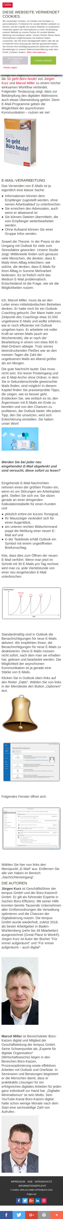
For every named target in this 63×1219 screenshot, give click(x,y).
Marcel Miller (25, 83)
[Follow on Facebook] (19, 1200)
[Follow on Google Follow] (31, 1200)
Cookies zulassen (43, 60)
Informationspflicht (32, 1185)
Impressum (18, 1181)
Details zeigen (10, 67)
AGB (30, 1181)
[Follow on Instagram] (44, 1200)
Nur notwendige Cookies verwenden (15, 60)
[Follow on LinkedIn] (37, 1200)
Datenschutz (43, 1181)
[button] (6, 1215)
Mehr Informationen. (36, 52)
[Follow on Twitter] (25, 1200)
